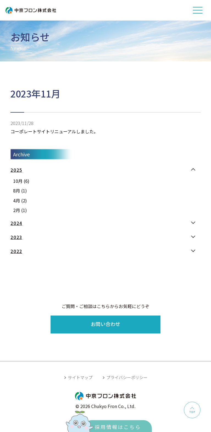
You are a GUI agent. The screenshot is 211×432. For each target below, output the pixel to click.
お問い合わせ (105, 323)
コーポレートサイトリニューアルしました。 (54, 131)
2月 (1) (20, 210)
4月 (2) (20, 200)
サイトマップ (80, 377)
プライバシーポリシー (127, 377)
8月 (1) (20, 190)
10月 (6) (21, 181)
